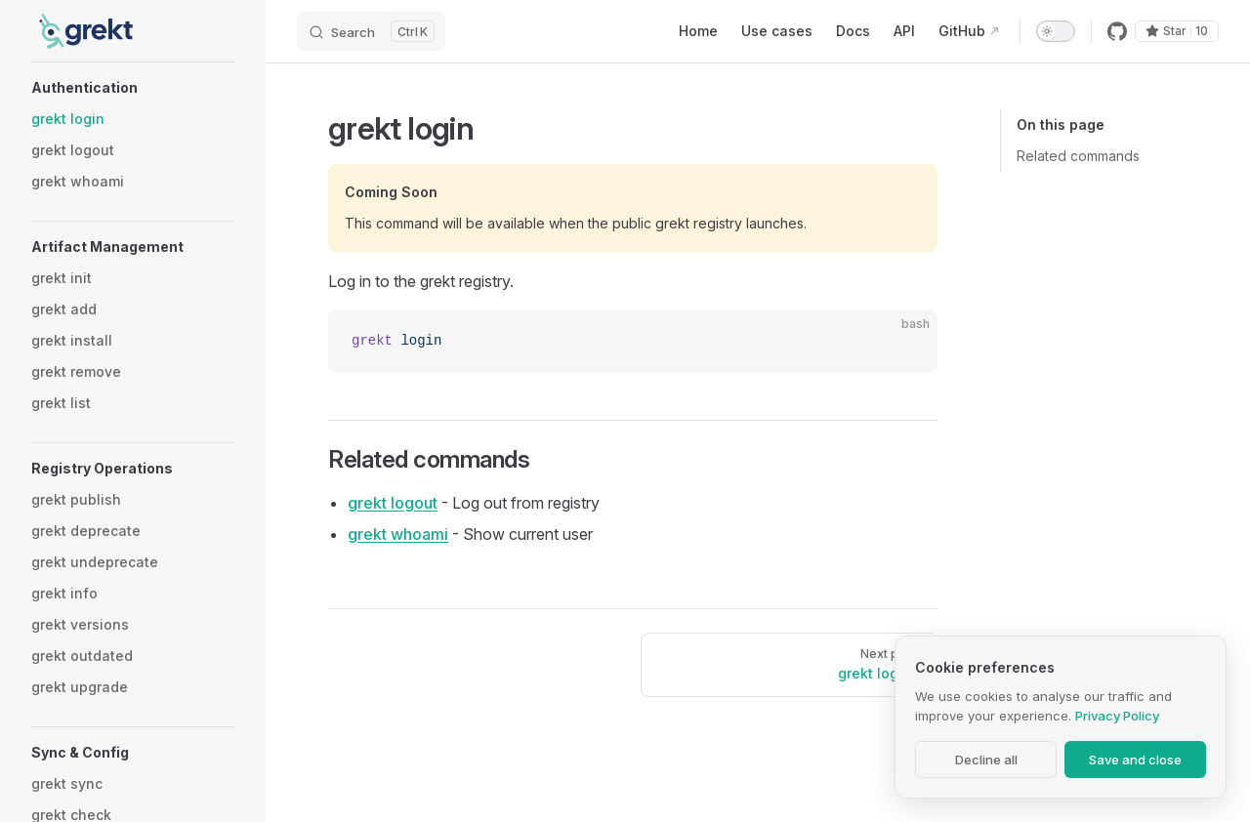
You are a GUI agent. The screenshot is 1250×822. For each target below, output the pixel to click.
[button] (132, 87)
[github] (1117, 31)
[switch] (1055, 31)
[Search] (371, 31)
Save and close (1135, 759)
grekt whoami (398, 534)
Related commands (1078, 155)
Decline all (986, 759)
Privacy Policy (1117, 715)
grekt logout (393, 503)
